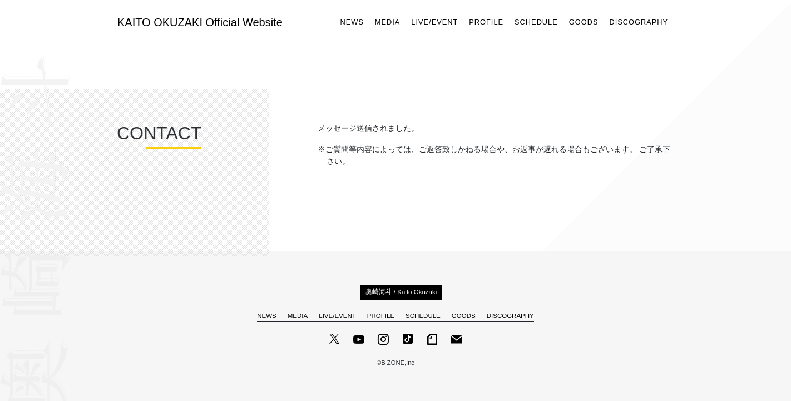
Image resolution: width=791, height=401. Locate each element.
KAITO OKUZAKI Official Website (200, 22)
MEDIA (388, 22)
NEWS (351, 22)
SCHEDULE (536, 22)
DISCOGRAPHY (638, 22)
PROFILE (486, 22)
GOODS (584, 22)
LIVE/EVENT (434, 22)
